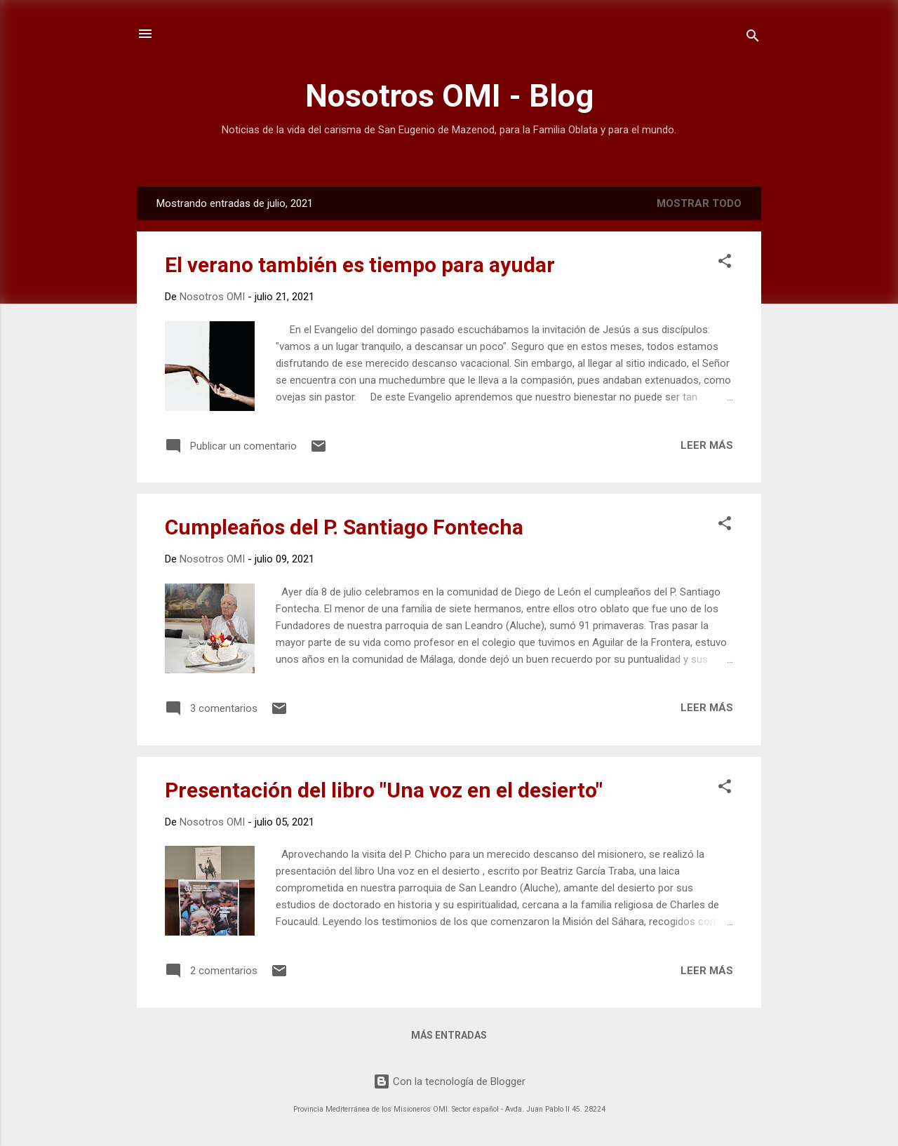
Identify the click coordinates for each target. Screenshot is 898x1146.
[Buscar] (752, 38)
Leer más (707, 445)
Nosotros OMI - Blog (449, 95)
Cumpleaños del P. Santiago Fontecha (344, 527)
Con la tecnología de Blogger (449, 1081)
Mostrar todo (699, 203)
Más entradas (449, 1035)
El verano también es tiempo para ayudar (360, 264)
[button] (724, 263)
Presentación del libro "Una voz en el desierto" (384, 790)
